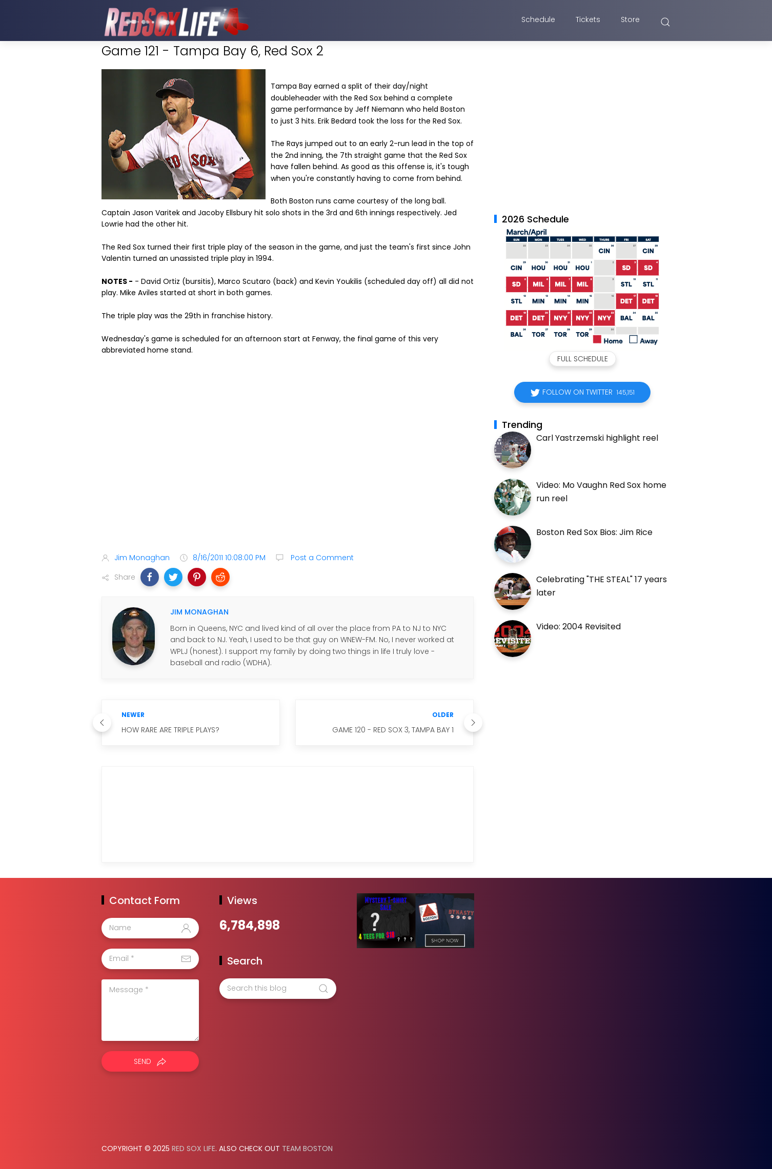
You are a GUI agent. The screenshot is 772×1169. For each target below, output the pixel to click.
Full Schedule (582, 359)
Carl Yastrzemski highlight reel (597, 438)
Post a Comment (321, 557)
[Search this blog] (277, 988)
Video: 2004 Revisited (578, 626)
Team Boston (307, 1148)
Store (630, 22)
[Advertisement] (287, 464)
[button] (149, 577)
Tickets (588, 22)
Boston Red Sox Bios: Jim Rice (594, 532)
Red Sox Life (193, 1148)
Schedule (538, 22)
